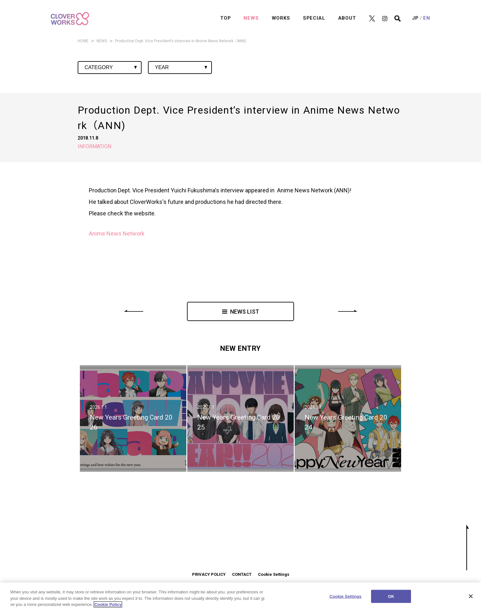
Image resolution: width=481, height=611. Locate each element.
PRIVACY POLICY (209, 574)
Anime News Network (116, 233)
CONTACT (242, 574)
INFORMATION (94, 146)
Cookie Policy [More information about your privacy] (107, 605)
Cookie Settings (273, 574)
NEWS (102, 41)
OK (391, 596)
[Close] (471, 597)
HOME (83, 41)
